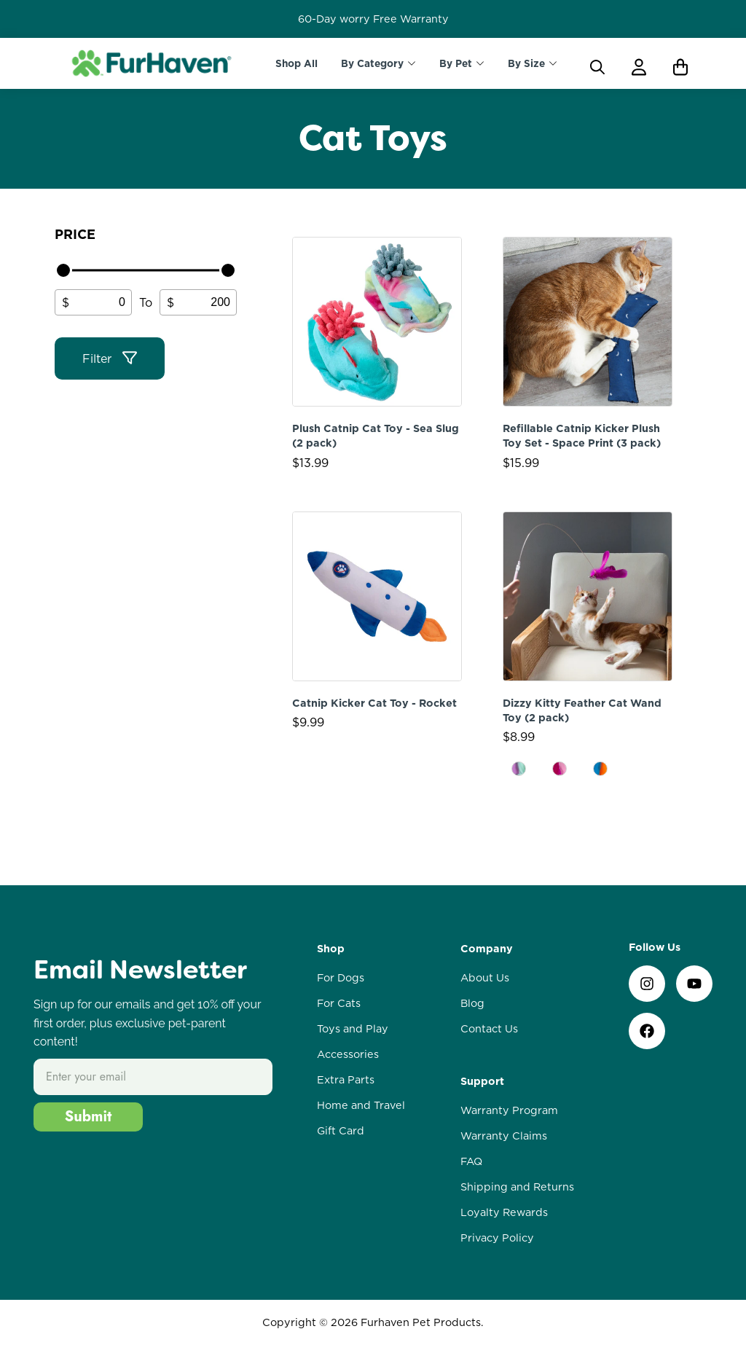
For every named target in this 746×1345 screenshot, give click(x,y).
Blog (472, 1003)
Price (75, 234)
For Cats (339, 1003)
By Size (526, 63)
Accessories (348, 1054)
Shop (331, 948)
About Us (484, 977)
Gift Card (340, 1131)
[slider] (63, 270)
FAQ (471, 1161)
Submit (88, 1116)
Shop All (296, 63)
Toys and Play (352, 1029)
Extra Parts (345, 1080)
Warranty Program (509, 1110)
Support (482, 1081)
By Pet (455, 63)
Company (486, 948)
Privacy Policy (497, 1238)
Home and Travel (361, 1105)
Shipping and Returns (517, 1187)
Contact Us (489, 1029)
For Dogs (340, 977)
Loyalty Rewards (504, 1212)
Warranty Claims (503, 1136)
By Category (372, 63)
